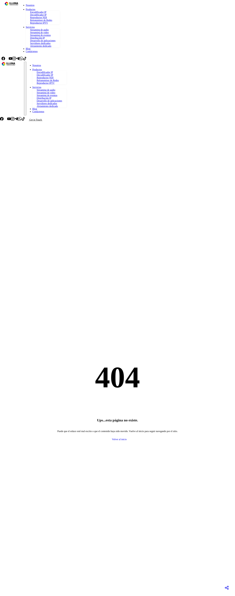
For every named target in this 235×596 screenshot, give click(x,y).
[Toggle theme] (30, 59)
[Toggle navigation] (25, 88)
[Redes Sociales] (227, 587)
